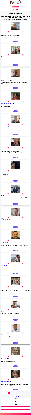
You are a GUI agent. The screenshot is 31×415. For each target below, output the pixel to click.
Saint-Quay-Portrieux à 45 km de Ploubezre (7, 103)
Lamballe (15, 402)
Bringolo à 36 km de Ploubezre (5, 57)
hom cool (2, 357)
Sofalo (2, 334)
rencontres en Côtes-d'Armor (16, 396)
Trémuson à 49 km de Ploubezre (5, 196)
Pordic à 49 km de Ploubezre (5, 265)
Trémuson (15, 410)
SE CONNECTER (15, 9)
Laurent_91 (2, 79)
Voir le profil (15, 41)
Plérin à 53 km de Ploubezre (5, 358)
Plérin (15, 401)
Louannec (15, 408)
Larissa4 (2, 102)
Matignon (15, 411)
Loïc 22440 (2, 241)
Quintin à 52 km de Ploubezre (5, 335)
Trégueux (15, 407)
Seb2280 (2, 311)
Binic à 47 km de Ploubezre (5, 149)
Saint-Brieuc (15, 398)
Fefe (1, 288)
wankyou (2, 172)
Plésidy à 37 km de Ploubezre (5, 80)
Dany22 (2, 218)
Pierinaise (2, 380)
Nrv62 (2, 33)
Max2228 (2, 56)
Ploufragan (15, 404)
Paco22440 (2, 195)
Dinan (15, 405)
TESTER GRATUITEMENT (15, 6)
